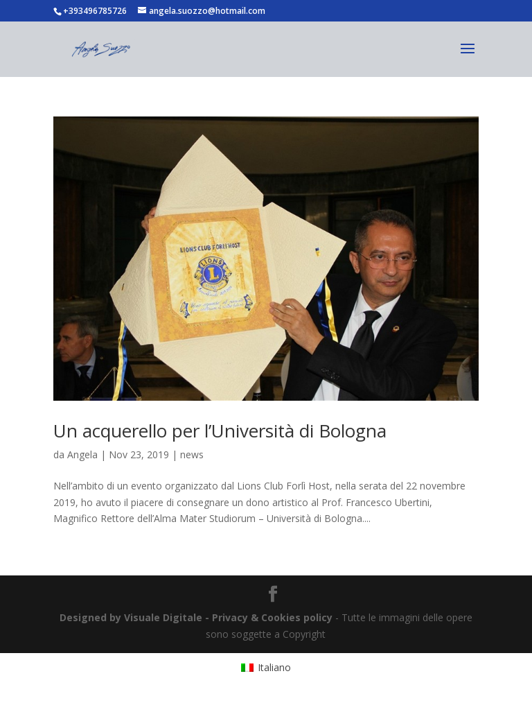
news (192, 454)
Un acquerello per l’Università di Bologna (220, 430)
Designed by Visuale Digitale (131, 617)
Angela (82, 454)
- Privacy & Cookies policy (268, 617)
